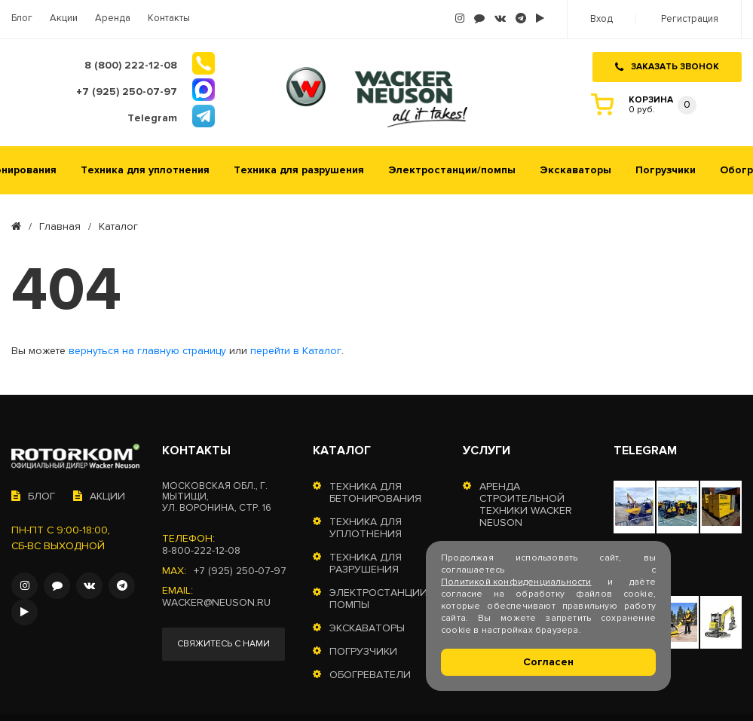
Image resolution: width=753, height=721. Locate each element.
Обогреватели (370, 675)
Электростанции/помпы (452, 170)
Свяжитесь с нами (223, 643)
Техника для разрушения (299, 170)
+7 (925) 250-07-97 (240, 571)
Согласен (548, 661)
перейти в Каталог (295, 351)
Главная (60, 227)
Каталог (342, 450)
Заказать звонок (667, 66)
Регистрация (689, 19)
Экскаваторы (575, 170)
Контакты (169, 18)
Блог (21, 18)
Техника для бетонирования (375, 493)
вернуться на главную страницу (147, 351)
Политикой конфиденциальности (516, 582)
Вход (601, 19)
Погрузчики (665, 170)
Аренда (112, 18)
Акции (64, 18)
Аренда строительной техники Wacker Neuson (525, 505)
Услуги (486, 450)
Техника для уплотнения (145, 170)
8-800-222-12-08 (201, 551)
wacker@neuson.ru (216, 603)
